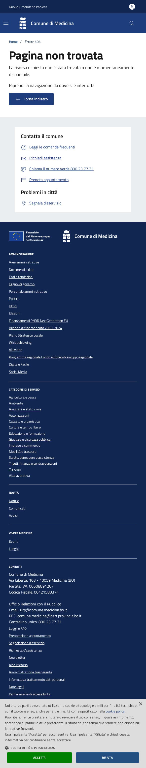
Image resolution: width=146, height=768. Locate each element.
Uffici (13, 306)
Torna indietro (31, 99)
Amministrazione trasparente (30, 672)
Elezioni (14, 313)
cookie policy (115, 711)
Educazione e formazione (27, 433)
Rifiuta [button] (107, 757)
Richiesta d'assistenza (25, 650)
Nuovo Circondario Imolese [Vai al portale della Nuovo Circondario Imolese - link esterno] (28, 6)
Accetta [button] (39, 757)
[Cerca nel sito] (131, 23)
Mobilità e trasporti (22, 451)
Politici (13, 298)
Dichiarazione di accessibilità (29, 694)
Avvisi (13, 515)
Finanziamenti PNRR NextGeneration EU (38, 320)
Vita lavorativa (19, 475)
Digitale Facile (19, 364)
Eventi (13, 541)
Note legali (16, 686)
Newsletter (17, 657)
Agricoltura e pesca (22, 397)
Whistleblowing (20, 342)
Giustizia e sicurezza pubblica (29, 439)
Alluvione (15, 349)
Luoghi (14, 548)
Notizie (14, 501)
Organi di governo (22, 284)
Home (13, 41)
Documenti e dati (21, 269)
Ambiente (16, 403)
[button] (73, 747)
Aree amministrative (24, 262)
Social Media (18, 371)
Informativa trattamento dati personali (37, 679)
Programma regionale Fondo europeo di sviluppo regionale (51, 357)
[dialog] (73, 733)
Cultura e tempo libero (25, 427)
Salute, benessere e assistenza (31, 457)
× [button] (140, 704)
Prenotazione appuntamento (30, 635)
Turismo (15, 469)
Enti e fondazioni (21, 277)
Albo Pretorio (18, 665)
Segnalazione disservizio (26, 643)
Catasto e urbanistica (24, 421)
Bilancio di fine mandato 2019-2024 (35, 328)
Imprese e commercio (24, 445)
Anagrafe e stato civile (25, 409)
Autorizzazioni (19, 415)
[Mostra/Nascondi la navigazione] (6, 23)
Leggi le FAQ (18, 628)
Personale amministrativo (28, 291)
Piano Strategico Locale (26, 335)
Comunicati (17, 508)
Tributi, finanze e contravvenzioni (33, 463)
